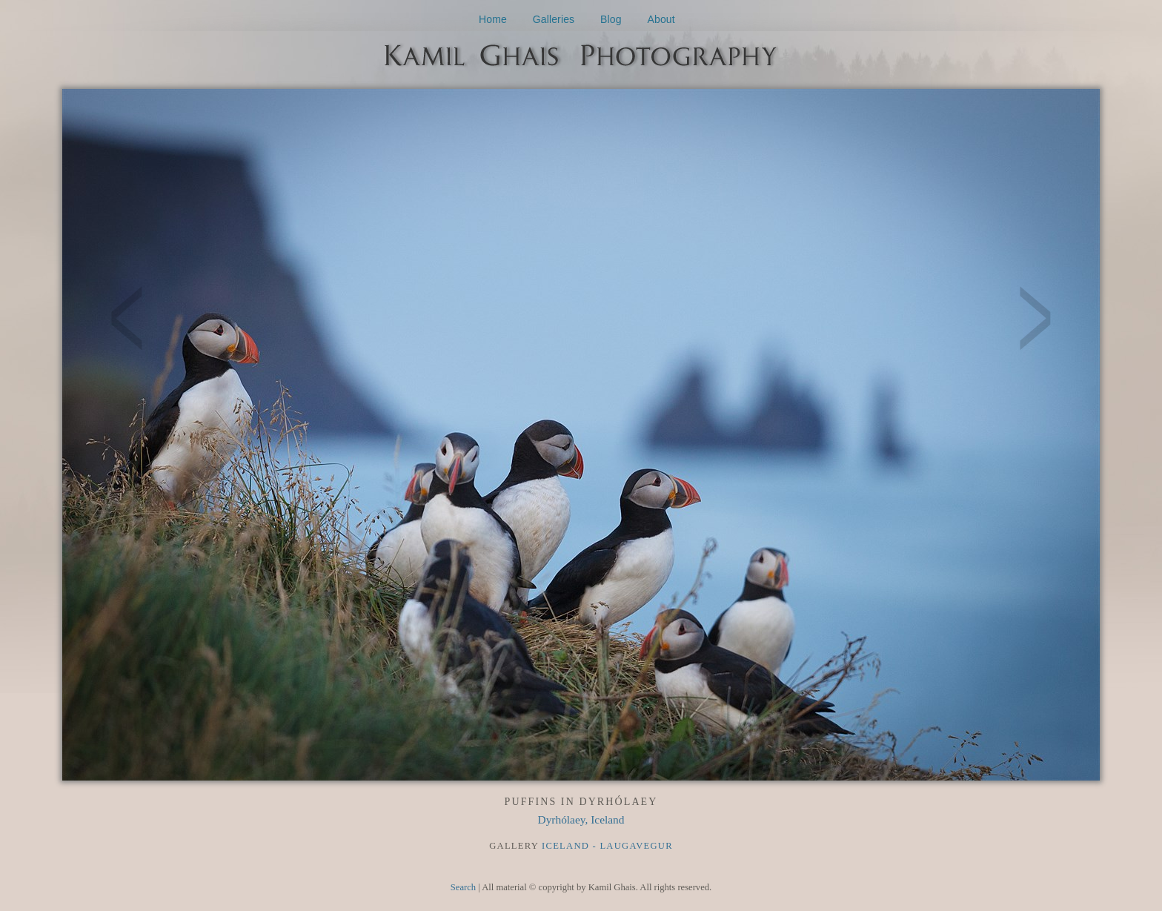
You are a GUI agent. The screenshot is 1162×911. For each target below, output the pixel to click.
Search (463, 887)
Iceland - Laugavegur (607, 846)
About (661, 19)
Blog (611, 19)
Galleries (554, 19)
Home (493, 19)
